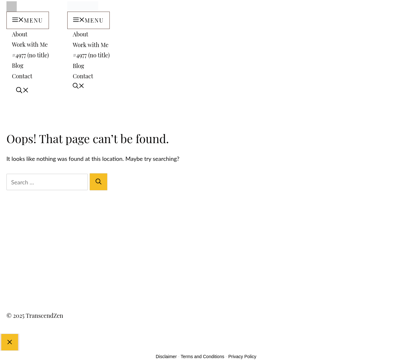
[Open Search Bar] (17, 86)
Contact (22, 75)
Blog (17, 65)
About (19, 33)
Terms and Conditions (202, 347)
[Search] (98, 172)
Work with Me (30, 44)
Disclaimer (166, 347)
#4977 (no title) (30, 54)
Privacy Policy (242, 347)
